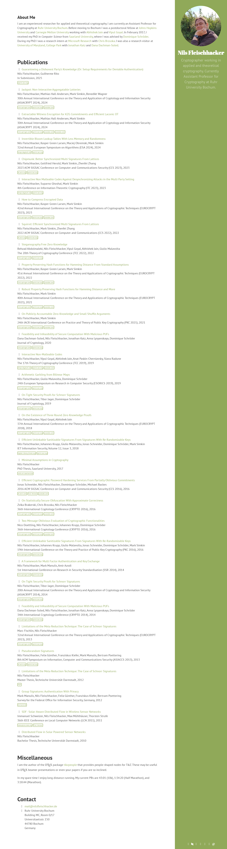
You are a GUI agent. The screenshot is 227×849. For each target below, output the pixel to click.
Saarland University (81, 36)
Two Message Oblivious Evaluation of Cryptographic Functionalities (63, 521)
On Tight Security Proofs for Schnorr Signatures (51, 395)
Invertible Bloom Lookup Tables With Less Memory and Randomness (64, 139)
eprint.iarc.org (37, 388)
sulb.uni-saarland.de (25, 473)
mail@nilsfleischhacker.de (41, 806)
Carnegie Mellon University (52, 32)
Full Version (32, 494)
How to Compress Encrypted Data (42, 199)
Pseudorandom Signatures (38, 651)
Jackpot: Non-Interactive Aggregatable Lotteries (51, 89)
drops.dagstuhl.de (24, 152)
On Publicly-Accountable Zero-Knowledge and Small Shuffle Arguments (66, 314)
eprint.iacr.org (23, 83)
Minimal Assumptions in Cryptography (45, 460)
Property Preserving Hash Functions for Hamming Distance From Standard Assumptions (75, 265)
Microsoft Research (79, 41)
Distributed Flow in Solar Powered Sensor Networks (54, 732)
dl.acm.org (22, 172)
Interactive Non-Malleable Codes (42, 354)
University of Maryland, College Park (39, 45)
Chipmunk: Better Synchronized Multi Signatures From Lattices (60, 159)
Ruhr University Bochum (52, 28)
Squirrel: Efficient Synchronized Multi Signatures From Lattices (60, 224)
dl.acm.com (22, 494)
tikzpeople (70, 765)
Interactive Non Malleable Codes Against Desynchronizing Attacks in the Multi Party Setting (78, 179)
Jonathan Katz (76, 45)
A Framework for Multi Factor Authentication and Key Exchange (61, 561)
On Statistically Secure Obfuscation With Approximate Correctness (62, 500)
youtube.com (49, 107)
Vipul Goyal (116, 32)
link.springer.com (24, 107)
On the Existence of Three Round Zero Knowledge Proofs (56, 415)
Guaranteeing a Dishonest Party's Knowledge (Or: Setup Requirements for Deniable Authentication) (82, 69)
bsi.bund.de (22, 705)
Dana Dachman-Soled (104, 45)
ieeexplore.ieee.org (25, 725)
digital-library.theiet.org (26, 453)
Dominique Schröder (135, 36)
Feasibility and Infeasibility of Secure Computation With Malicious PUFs (65, 334)
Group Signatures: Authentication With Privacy (50, 691)
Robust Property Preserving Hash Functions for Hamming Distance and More (68, 289)
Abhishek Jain (94, 32)
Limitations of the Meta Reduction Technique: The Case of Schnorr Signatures (69, 626)
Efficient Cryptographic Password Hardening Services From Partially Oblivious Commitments (78, 480)
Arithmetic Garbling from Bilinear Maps (46, 374)
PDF (19, 684)
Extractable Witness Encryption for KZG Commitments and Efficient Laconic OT (70, 114)
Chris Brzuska (106, 41)
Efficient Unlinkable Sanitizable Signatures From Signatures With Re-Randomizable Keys (76, 440)
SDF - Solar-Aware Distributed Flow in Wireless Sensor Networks (61, 712)
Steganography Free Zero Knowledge (44, 244)
